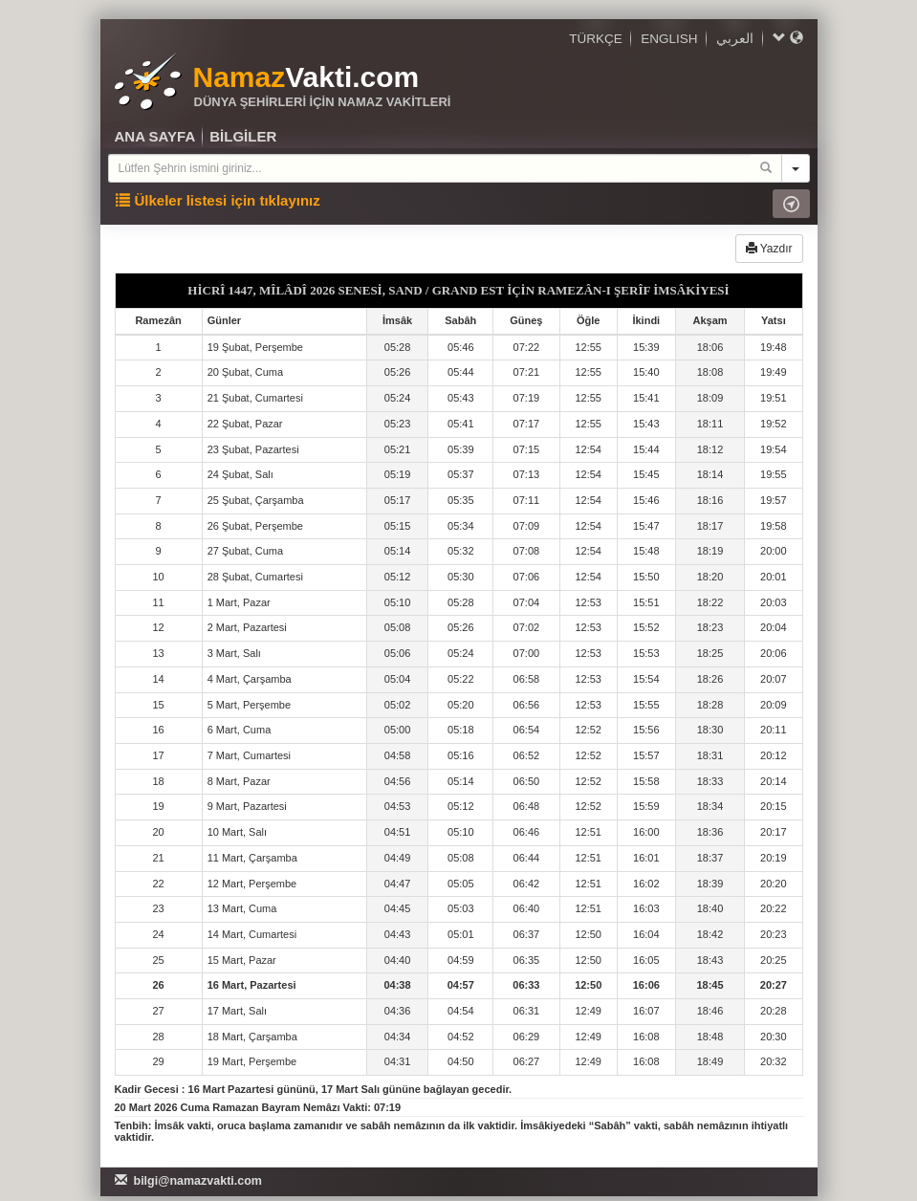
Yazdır (769, 248)
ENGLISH (669, 39)
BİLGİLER (242, 136)
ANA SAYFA (155, 136)
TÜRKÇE (595, 39)
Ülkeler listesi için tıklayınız (218, 200)
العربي (734, 39)
